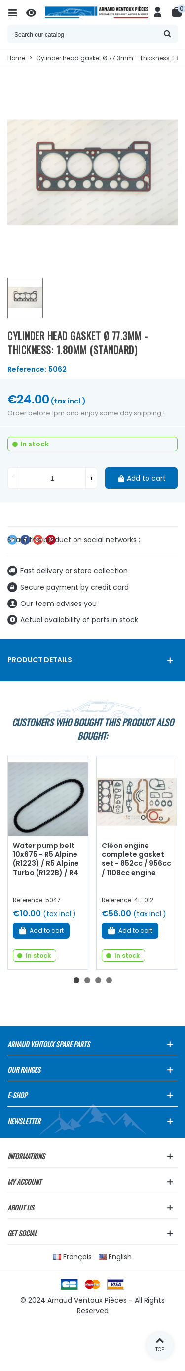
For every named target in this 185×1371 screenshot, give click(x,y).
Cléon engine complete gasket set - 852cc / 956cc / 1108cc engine (136, 859)
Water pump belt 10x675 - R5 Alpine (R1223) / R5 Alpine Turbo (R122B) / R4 (46, 859)
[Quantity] (52, 478)
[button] (76, 980)
